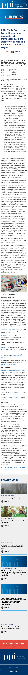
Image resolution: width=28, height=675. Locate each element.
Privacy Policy (22, 670)
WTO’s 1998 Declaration (11, 397)
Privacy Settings (14, 671)
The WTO (3, 336)
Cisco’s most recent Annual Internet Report (12, 329)
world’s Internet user (15, 392)
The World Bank (5, 347)
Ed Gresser (18, 51)
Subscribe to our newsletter (14, 646)
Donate (11, 667)
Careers (16, 667)
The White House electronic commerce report (13, 370)
